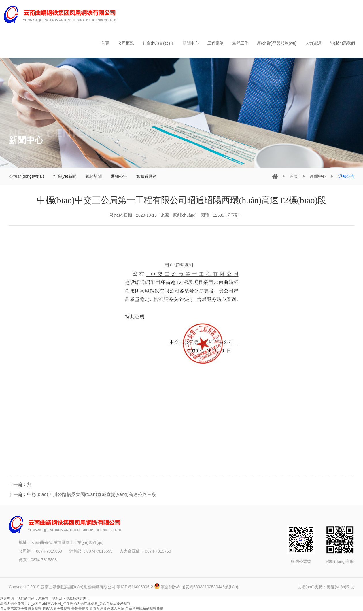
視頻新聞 (94, 176)
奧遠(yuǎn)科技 (340, 586)
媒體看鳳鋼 (146, 176)
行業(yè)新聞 (64, 176)
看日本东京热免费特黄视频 (20, 608)
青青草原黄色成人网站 (107, 608)
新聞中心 (318, 176)
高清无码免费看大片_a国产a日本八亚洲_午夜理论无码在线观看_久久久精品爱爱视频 (65, 603)
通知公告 (119, 176)
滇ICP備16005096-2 (135, 586)
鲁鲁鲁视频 (80, 608)
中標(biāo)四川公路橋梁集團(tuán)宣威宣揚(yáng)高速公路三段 (91, 494)
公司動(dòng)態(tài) (26, 176)
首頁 (294, 176)
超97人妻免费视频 (56, 608)
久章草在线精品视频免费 (144, 608)
